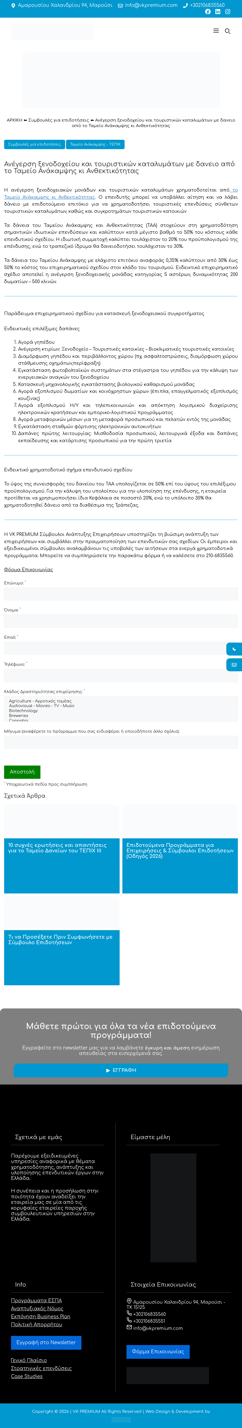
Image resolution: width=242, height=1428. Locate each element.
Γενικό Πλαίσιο (29, 1360)
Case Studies (27, 1376)
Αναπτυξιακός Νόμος (37, 1308)
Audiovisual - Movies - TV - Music (121, 706)
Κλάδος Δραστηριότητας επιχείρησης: (44, 691)
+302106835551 (146, 1321)
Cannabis (121, 721)
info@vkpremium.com (151, 5)
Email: (11, 637)
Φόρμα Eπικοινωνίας (158, 1351)
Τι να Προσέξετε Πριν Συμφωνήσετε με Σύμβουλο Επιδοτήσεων (60, 939)
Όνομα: (12, 609)
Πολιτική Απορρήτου (36, 1324)
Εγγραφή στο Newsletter (46, 1342)
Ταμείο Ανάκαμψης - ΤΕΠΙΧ (95, 144)
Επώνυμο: (15, 582)
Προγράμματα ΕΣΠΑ (36, 1300)
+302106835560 (207, 5)
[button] (216, 31)
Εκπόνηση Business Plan (40, 1316)
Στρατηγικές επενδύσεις (41, 1368)
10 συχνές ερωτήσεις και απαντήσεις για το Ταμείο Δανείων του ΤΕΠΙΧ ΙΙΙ (57, 847)
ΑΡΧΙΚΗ (15, 120)
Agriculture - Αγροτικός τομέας (121, 701)
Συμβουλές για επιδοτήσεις (58, 120)
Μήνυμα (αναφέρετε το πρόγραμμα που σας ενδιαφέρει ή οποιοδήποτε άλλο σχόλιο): (91, 731)
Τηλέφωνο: (15, 664)
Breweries (121, 716)
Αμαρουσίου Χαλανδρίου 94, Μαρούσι (65, 5)
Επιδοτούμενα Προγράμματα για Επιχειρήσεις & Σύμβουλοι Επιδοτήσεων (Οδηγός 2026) (180, 850)
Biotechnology (121, 711)
